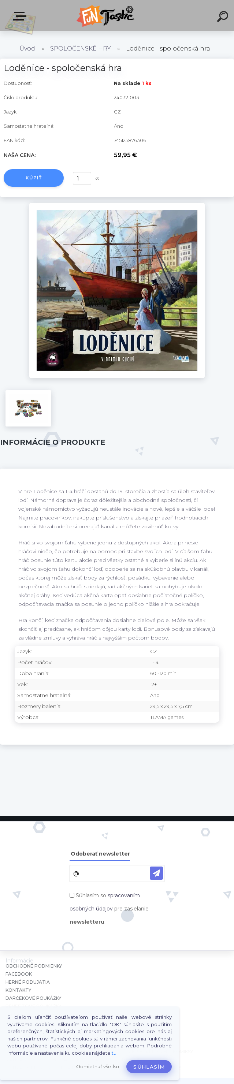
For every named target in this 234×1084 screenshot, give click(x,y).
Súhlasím (149, 1067)
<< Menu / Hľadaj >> (21, 16)
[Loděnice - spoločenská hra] (117, 205)
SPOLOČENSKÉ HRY (80, 48)
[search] (223, 17)
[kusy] (82, 178)
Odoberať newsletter (100, 853)
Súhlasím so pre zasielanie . (109, 908)
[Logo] (106, 15)
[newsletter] (156, 873)
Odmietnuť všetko (97, 1066)
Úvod (27, 48)
